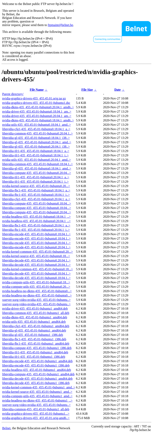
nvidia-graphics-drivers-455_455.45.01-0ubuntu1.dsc (36, 102)
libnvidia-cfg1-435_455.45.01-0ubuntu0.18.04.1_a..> (36, 129)
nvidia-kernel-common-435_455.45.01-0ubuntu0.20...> (37, 251)
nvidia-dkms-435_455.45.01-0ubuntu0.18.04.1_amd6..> (38, 120)
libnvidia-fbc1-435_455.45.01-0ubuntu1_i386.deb (34, 339)
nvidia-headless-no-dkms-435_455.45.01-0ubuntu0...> (37, 291)
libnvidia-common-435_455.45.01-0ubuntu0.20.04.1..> (37, 133)
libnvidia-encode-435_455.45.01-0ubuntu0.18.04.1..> (36, 234)
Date (117, 89)
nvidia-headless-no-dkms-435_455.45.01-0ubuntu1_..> (37, 400)
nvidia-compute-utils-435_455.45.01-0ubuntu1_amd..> (37, 396)
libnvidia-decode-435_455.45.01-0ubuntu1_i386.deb (36, 383)
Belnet (6, 428)
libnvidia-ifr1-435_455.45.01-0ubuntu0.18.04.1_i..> (35, 155)
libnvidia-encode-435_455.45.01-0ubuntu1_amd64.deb (37, 361)
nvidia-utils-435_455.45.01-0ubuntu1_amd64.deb (34, 321)
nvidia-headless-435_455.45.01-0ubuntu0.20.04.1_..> (36, 221)
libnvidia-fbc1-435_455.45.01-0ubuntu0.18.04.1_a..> (36, 190)
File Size (87, 89)
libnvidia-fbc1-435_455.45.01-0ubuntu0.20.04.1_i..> (36, 229)
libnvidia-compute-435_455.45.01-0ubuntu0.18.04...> (36, 203)
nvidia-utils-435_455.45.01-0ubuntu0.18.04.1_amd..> (36, 124)
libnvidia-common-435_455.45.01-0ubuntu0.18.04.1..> (37, 164)
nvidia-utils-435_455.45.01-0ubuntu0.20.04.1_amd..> (36, 159)
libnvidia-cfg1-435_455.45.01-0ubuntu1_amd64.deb (35, 326)
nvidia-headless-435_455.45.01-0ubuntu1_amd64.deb (36, 370)
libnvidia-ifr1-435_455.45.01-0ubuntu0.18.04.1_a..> (35, 151)
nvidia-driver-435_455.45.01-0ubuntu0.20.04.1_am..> (36, 116)
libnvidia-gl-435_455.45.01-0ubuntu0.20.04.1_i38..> (36, 146)
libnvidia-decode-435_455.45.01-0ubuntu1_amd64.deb (37, 378)
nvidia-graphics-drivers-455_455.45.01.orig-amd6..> (36, 418)
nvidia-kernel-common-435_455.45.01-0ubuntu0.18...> (37, 269)
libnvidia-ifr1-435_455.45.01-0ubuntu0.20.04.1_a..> (35, 177)
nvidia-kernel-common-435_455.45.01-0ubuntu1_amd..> (38, 387)
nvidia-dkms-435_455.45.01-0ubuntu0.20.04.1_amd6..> (38, 107)
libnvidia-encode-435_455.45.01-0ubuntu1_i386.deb (36, 365)
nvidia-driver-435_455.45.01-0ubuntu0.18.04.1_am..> (36, 111)
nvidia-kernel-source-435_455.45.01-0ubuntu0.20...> (36, 186)
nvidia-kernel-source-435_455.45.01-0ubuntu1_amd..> (37, 391)
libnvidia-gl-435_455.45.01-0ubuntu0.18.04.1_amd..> (36, 168)
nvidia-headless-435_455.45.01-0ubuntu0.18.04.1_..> (36, 216)
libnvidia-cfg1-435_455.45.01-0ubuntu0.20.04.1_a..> (36, 199)
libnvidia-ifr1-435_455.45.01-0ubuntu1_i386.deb (33, 356)
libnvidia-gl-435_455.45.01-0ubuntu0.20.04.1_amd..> (36, 142)
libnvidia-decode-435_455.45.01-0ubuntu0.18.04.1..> (36, 273)
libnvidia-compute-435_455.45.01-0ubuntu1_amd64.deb (38, 374)
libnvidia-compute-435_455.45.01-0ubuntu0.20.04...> (36, 173)
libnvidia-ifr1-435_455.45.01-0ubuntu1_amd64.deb (35, 352)
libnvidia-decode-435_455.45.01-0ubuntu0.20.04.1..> (36, 260)
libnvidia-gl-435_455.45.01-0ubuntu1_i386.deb (32, 334)
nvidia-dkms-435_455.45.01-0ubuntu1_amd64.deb (34, 317)
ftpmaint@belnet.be (60, 25)
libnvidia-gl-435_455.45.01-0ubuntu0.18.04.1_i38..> (36, 137)
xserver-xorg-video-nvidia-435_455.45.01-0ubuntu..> (36, 299)
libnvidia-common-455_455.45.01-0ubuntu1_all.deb (35, 409)
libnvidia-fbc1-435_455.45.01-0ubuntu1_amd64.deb (35, 343)
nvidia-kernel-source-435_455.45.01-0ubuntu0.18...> (36, 256)
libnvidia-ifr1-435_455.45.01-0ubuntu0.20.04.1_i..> (35, 181)
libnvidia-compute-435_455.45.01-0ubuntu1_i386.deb (37, 348)
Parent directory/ (13, 94)
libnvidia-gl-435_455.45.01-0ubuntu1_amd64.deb (34, 330)
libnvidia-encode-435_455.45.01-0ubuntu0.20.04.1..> (36, 243)
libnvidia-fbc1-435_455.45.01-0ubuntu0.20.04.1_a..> (36, 225)
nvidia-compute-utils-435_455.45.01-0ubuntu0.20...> (36, 286)
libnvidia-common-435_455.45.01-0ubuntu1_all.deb (35, 313)
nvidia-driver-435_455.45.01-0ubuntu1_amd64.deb (35, 308)
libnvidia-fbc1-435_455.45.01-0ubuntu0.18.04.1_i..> (36, 194)
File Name (37, 89)
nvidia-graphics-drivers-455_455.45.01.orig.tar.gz (34, 98)
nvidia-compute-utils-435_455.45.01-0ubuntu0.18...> (36, 282)
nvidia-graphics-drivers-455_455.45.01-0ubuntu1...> (35, 413)
